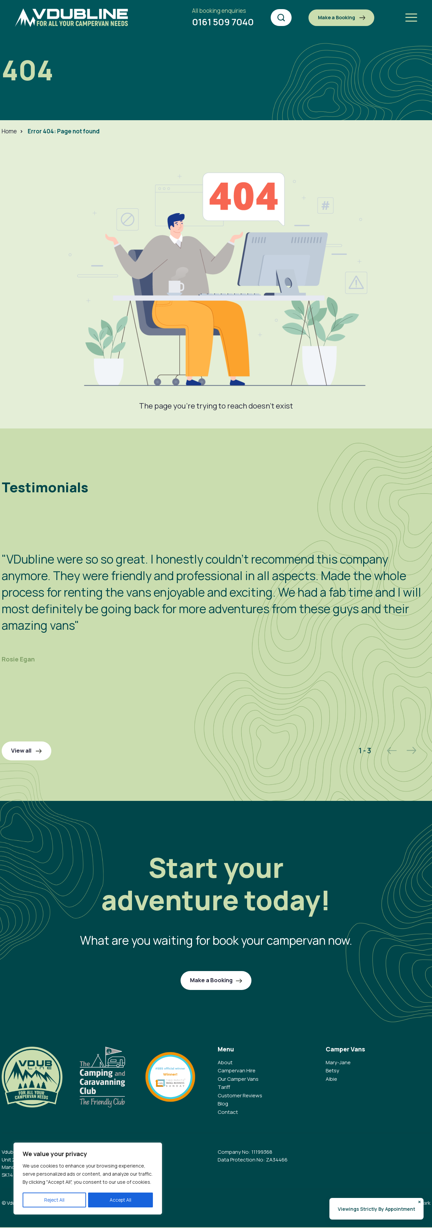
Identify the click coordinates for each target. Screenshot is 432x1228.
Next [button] (408, 750)
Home (9, 131)
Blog (223, 1104)
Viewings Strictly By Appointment (376, 1209)
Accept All (120, 1200)
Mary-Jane (338, 1063)
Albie (331, 1079)
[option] (216, 596)
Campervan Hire (236, 1071)
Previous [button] (388, 751)
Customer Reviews (240, 1096)
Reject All (54, 1200)
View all (28, 751)
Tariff (224, 1088)
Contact (228, 1112)
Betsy (332, 1071)
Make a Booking (336, 17)
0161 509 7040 (213, 17)
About (225, 1063)
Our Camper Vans (238, 1079)
